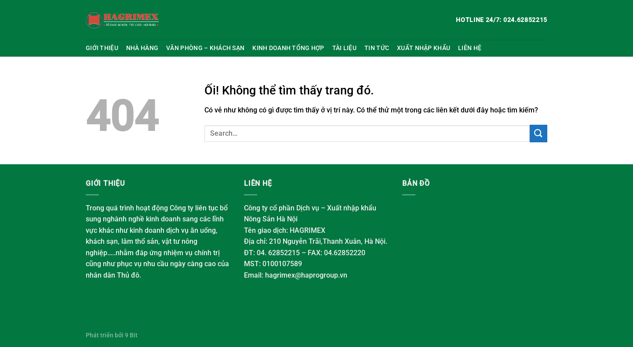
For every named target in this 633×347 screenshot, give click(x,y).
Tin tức (376, 48)
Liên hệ (469, 48)
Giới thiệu (102, 48)
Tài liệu (344, 48)
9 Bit (131, 335)
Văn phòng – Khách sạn (205, 48)
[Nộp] (538, 133)
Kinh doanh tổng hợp (288, 48)
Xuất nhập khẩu (423, 48)
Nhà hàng (142, 48)
